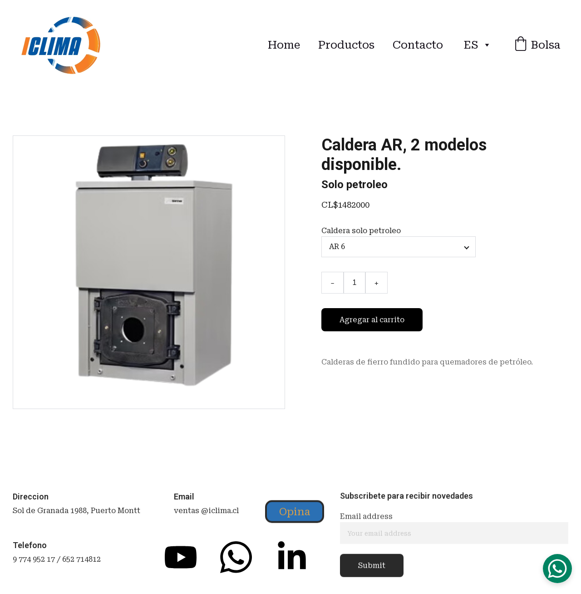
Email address (366, 519)
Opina (294, 513)
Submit (371, 568)
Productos (346, 45)
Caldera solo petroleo (361, 230)
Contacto (418, 45)
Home (284, 45)
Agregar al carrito (372, 319)
